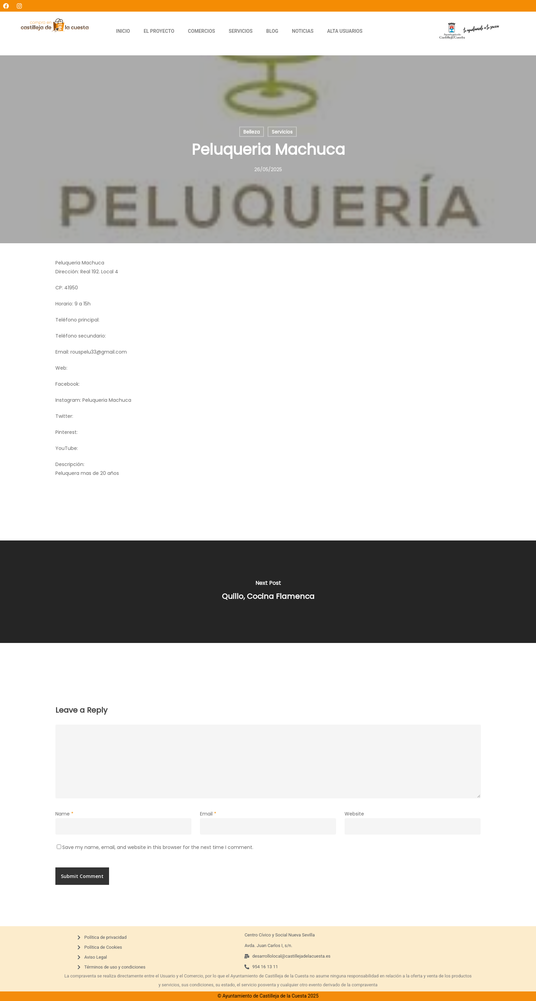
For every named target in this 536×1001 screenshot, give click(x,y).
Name (64, 813)
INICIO (123, 31)
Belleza (251, 131)
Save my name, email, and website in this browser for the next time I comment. (157, 847)
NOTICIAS (302, 31)
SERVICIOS (241, 31)
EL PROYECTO (159, 31)
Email (208, 813)
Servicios (282, 131)
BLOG (272, 31)
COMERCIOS (201, 31)
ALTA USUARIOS (344, 31)
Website (354, 813)
